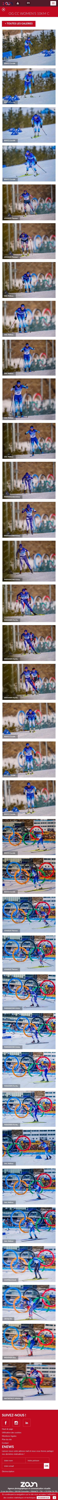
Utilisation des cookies (11, 1433)
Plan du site (7, 1440)
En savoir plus (43, 1498)
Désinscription (8, 1471)
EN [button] (28, 3)
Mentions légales (9, 1436)
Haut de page (7, 1429)
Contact (5, 1443)
